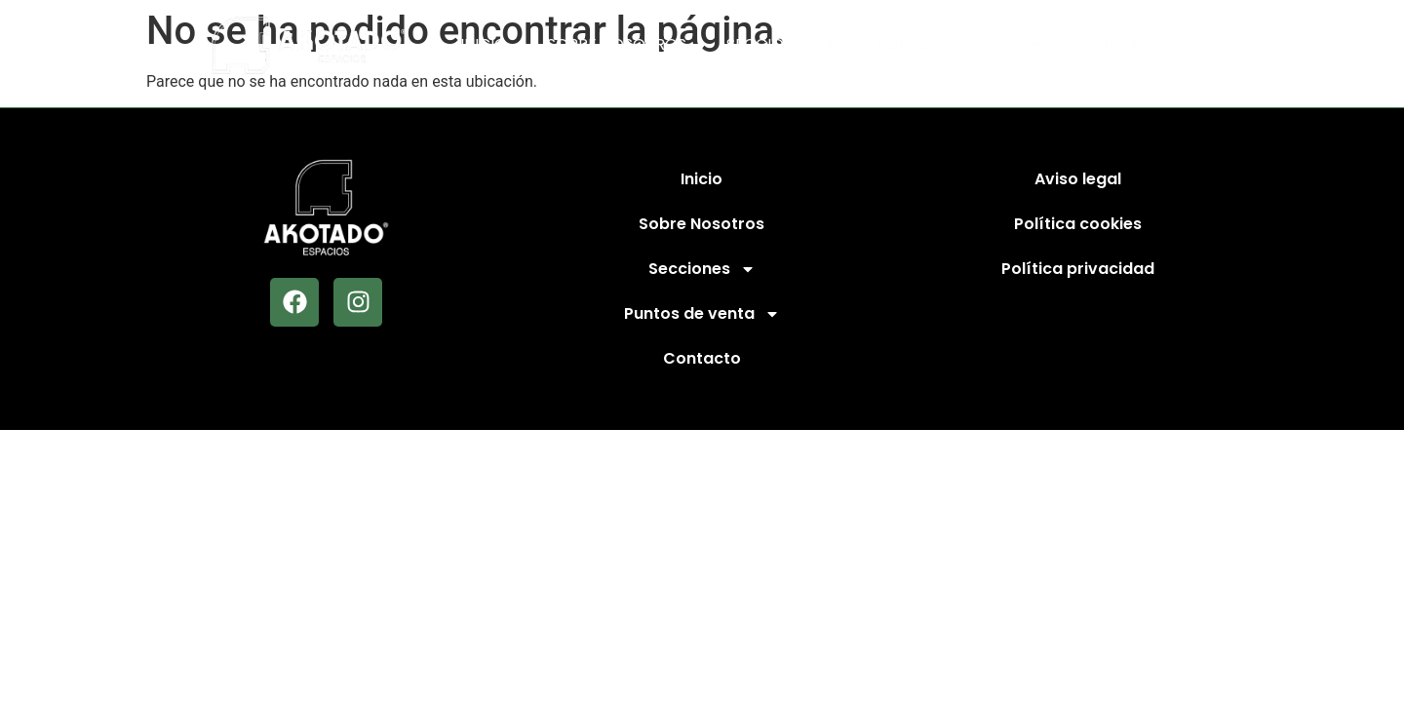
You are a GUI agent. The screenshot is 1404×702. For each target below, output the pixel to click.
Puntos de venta (961, 44)
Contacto (1129, 44)
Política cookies (1078, 224)
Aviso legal (1077, 179)
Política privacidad (1077, 268)
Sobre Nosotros (616, 44)
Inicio (483, 44)
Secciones (782, 44)
